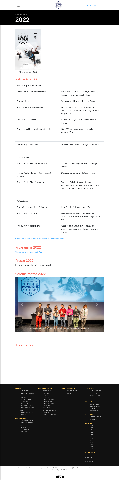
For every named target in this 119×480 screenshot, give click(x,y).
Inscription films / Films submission (27, 422)
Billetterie (94, 419)
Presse (69, 393)
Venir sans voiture (47, 392)
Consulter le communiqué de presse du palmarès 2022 (39, 238)
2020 (91, 436)
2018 (91, 440)
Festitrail (24, 431)
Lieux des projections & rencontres (48, 399)
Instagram (89, 462)
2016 (91, 444)
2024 (91, 428)
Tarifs (45, 395)
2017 (91, 442)
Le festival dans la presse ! (26, 413)
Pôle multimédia (96, 391)
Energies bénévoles (94, 409)
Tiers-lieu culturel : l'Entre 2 (96, 395)
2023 (91, 430)
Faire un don (95, 406)
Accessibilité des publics (49, 411)
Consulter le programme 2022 (28, 252)
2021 (91, 434)
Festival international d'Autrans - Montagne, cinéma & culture (27, 401)
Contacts (47, 406)
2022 (91, 432)
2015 (91, 447)
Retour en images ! (27, 394)
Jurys (22, 425)
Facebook (88, 457)
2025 (91, 425)
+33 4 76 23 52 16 (93, 468)
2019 (91, 438)
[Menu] (19, 5)
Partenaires (94, 404)
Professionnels (72, 391)
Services (46, 408)
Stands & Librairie (50, 414)
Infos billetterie (96, 417)
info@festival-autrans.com (78, 468)
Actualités (24, 391)
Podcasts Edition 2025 (27, 409)
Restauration (48, 403)
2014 (91, 449)
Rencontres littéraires (25, 428)
